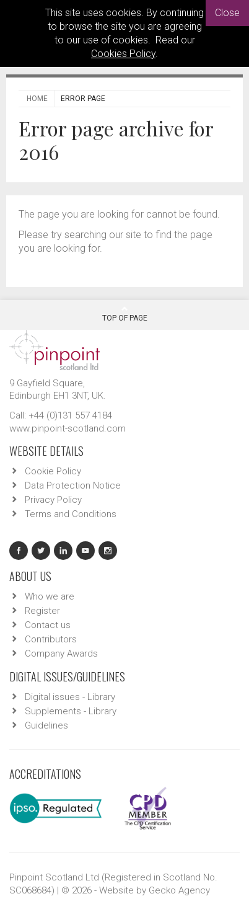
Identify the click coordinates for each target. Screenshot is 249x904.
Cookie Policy (53, 471)
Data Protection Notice (73, 485)
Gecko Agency (179, 890)
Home (37, 98)
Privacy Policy (53, 499)
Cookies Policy (123, 54)
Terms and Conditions (70, 514)
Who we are (49, 596)
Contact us (48, 625)
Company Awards (61, 653)
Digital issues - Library (70, 696)
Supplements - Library (70, 711)
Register (42, 610)
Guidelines (46, 725)
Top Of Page (124, 313)
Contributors (51, 639)
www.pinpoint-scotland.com (67, 428)
